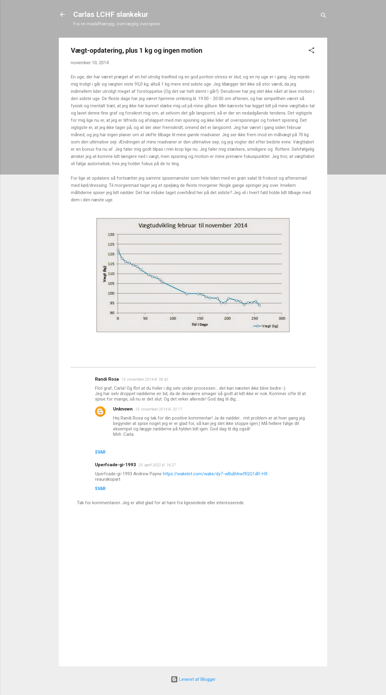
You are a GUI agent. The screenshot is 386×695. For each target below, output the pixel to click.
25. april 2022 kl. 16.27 (157, 465)
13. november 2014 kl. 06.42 (144, 379)
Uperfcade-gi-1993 (115, 464)
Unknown (123, 409)
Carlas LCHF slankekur (110, 14)
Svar (100, 452)
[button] (311, 51)
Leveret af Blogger (193, 679)
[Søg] (323, 16)
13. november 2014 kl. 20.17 (158, 409)
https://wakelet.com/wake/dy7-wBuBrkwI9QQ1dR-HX (215, 473)
